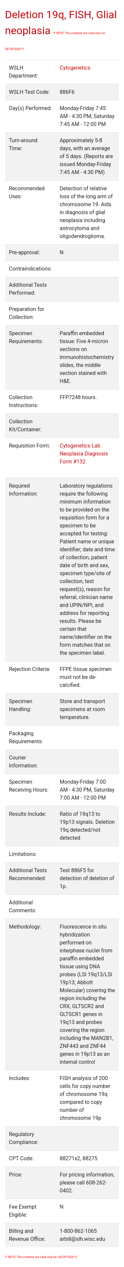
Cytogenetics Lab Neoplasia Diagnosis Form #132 (84, 454)
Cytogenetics (75, 68)
